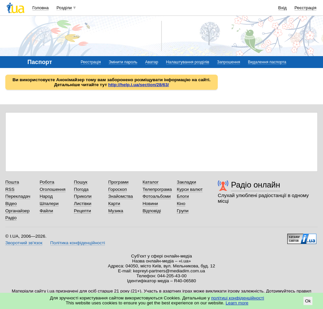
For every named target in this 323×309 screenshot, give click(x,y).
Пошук (80, 182)
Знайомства (120, 196)
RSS (10, 189)
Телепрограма (157, 189)
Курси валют (190, 189)
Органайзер (17, 210)
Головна (40, 7)
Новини (150, 203)
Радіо (11, 217)
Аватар (151, 62)
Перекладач (17, 196)
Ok (308, 300)
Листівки (82, 203)
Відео (11, 203)
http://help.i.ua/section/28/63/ (138, 84)
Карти (114, 203)
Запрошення (228, 62)
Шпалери (49, 203)
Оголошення (53, 189)
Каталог (151, 182)
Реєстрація (305, 7)
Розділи (64, 7)
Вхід (282, 7)
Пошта (12, 182)
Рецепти (82, 210)
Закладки (186, 182)
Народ (46, 196)
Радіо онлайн (255, 184)
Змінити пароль (123, 62)
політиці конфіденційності (237, 297)
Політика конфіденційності (77, 242)
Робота (47, 182)
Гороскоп (117, 189)
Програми (118, 182)
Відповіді (152, 210)
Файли (46, 210)
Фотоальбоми (157, 196)
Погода (81, 189)
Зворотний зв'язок (23, 242)
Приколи (82, 196)
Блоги (183, 196)
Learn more (237, 302)
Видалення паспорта (267, 62)
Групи (182, 210)
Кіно (181, 203)
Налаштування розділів (187, 62)
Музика (115, 210)
